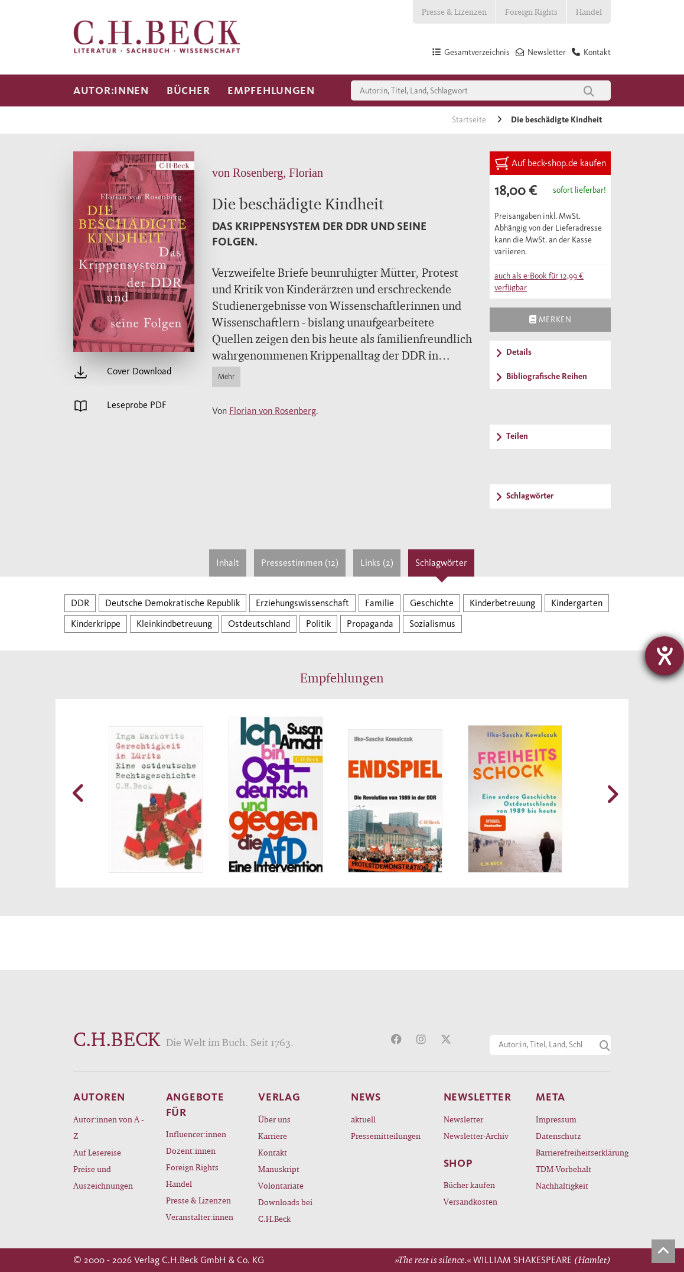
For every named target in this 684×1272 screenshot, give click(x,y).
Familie (379, 603)
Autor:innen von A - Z (108, 1127)
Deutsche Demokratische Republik (172, 603)
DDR (80, 603)
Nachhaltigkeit (562, 1185)
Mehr (226, 376)
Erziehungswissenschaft (302, 603)
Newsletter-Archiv (476, 1136)
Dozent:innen (191, 1150)
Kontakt (272, 1152)
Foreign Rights (531, 12)
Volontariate (281, 1185)
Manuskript (278, 1169)
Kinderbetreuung (502, 603)
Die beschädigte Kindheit (556, 120)
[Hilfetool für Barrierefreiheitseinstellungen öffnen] (664, 655)
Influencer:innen (196, 1134)
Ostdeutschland (259, 623)
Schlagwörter (441, 562)
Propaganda (370, 623)
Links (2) (376, 562)
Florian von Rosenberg (272, 410)
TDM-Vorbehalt (563, 1169)
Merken (550, 319)
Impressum (556, 1119)
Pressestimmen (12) (299, 562)
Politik (318, 623)
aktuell (363, 1119)
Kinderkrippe (95, 623)
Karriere (272, 1136)
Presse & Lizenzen (454, 12)
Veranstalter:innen (199, 1217)
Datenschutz (558, 1136)
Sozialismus (432, 623)
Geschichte (432, 603)
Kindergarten (576, 603)
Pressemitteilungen (386, 1136)
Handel (589, 12)
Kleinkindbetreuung (174, 623)
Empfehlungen (271, 90)
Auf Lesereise (97, 1152)
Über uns (274, 1119)
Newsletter (463, 1119)
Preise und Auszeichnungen (103, 1177)
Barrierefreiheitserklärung (573, 1152)
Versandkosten (470, 1201)
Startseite (470, 120)
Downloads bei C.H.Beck (285, 1210)
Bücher (188, 90)
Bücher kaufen (469, 1185)
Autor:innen (111, 90)
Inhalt (227, 562)
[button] (79, 793)
